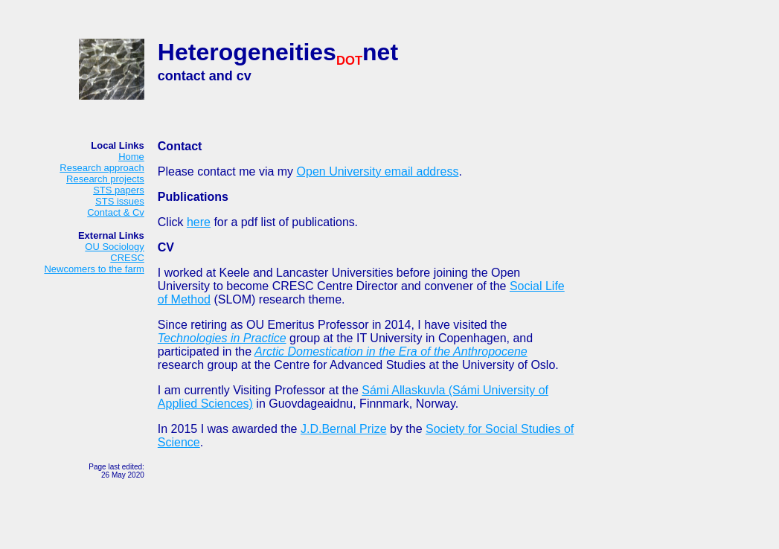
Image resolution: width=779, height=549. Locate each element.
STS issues (119, 201)
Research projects (105, 178)
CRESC (127, 257)
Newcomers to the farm (94, 268)
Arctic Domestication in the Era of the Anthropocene (391, 351)
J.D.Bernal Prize (344, 429)
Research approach (102, 167)
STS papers (118, 190)
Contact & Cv (115, 212)
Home (131, 156)
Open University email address (378, 171)
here (199, 222)
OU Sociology (114, 246)
